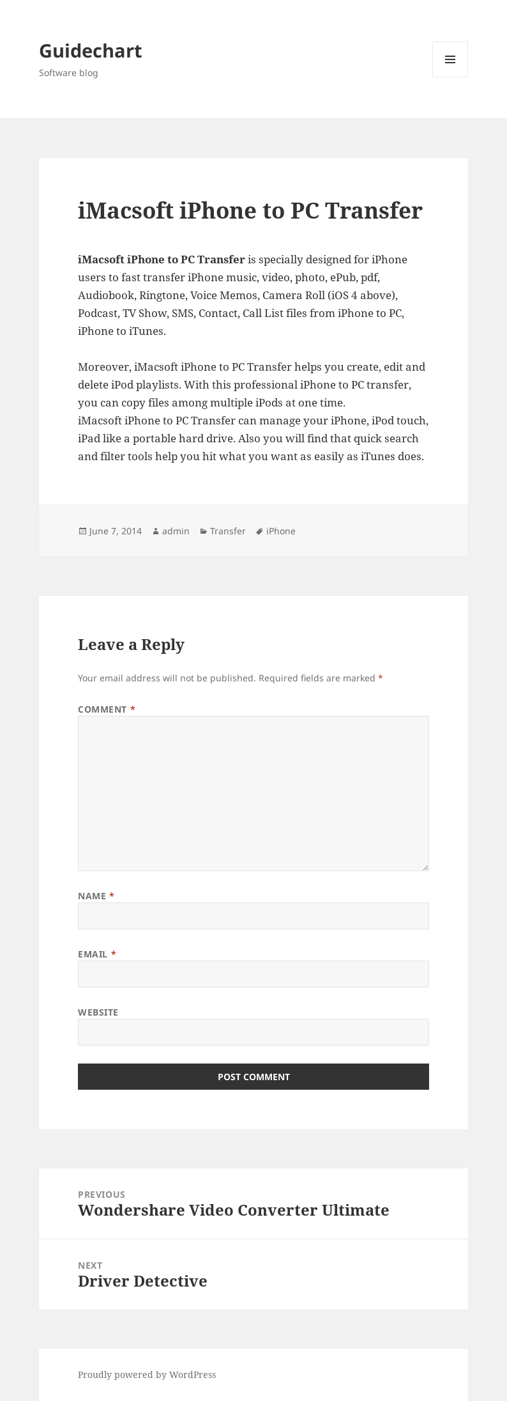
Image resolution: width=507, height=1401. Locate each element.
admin (176, 531)
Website (98, 1012)
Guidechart (90, 50)
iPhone (281, 531)
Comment (106, 709)
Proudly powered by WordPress (147, 1374)
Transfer (228, 531)
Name (96, 896)
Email (97, 954)
